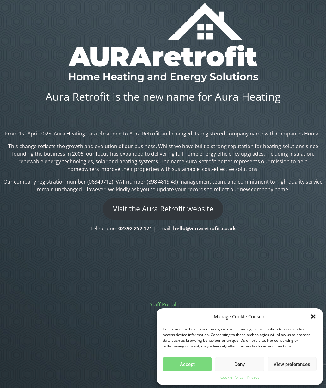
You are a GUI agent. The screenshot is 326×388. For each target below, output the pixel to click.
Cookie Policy (231, 377)
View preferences (292, 364)
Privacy (253, 377)
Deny (239, 364)
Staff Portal (163, 304)
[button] (313, 316)
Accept (187, 364)
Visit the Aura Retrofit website (163, 209)
